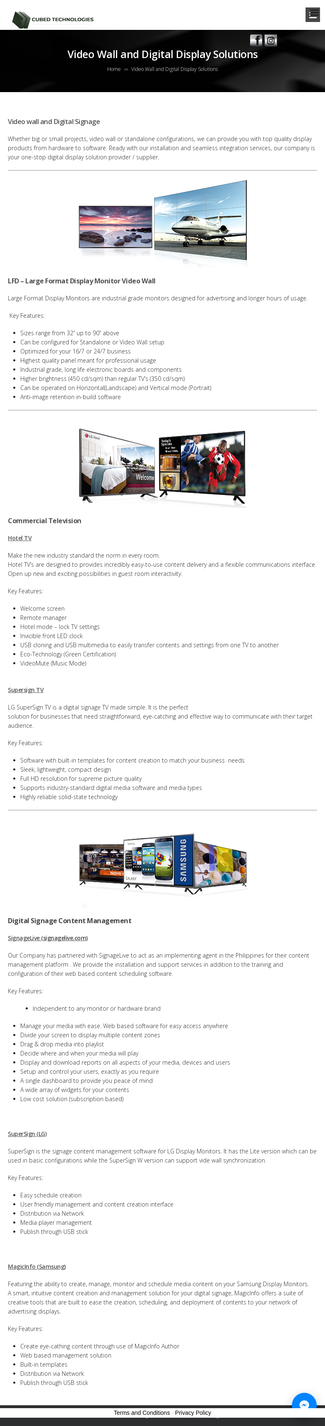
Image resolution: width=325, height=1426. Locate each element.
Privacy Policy (193, 1412)
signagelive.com (65, 938)
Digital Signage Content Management (69, 920)
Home (114, 69)
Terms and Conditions (142, 1412)
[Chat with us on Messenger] (304, 1405)
